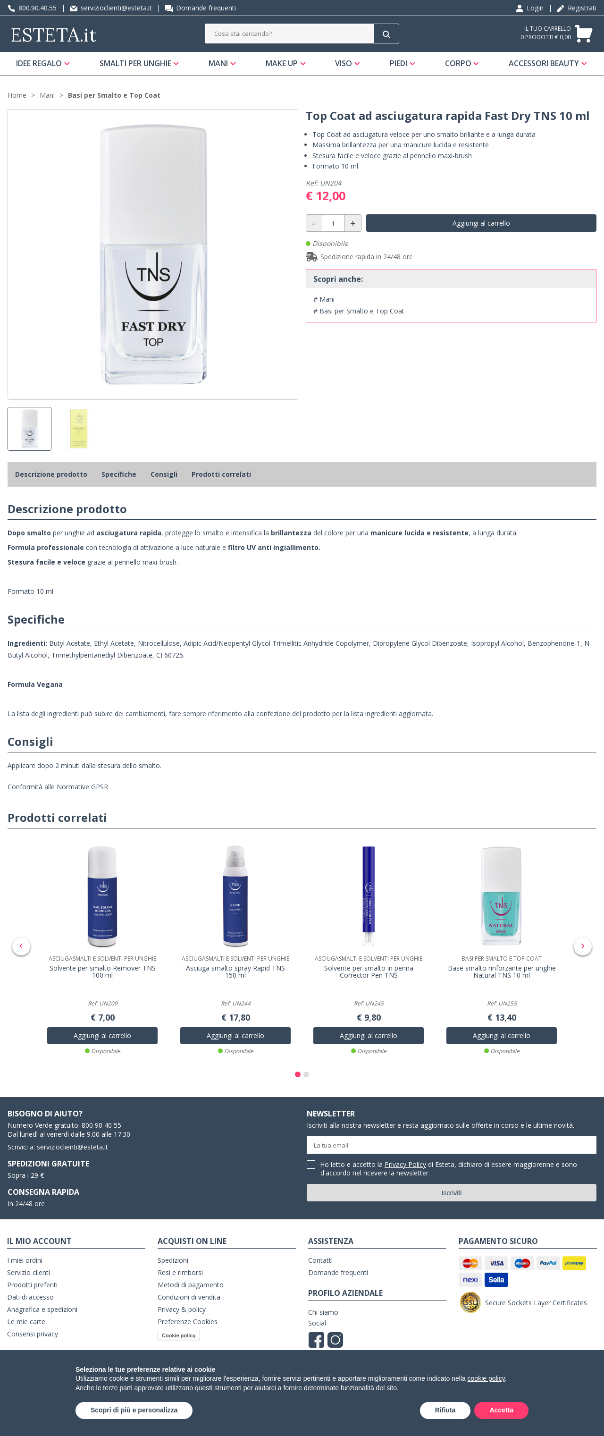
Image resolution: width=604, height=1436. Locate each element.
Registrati (576, 7)
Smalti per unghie (135, 63)
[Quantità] (332, 223)
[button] (298, 1074)
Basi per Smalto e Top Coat (114, 95)
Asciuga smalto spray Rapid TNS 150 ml (235, 972)
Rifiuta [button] (445, 1410)
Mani (218, 63)
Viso (343, 63)
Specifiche (118, 474)
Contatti (320, 1260)
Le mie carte (26, 1321)
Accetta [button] (501, 1410)
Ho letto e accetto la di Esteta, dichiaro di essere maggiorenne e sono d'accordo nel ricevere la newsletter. (448, 1169)
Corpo (458, 63)
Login (530, 7)
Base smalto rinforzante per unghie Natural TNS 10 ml (502, 972)
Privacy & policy (182, 1309)
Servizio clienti (28, 1272)
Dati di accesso (30, 1296)
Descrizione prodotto (51, 474)
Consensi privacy (32, 1333)
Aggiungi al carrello (481, 223)
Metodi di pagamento (191, 1284)
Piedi (398, 63)
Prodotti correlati (221, 474)
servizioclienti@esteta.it (111, 7)
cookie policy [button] (486, 1378)
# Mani (324, 299)
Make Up (282, 63)
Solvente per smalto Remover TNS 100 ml (103, 972)
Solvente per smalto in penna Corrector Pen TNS (368, 972)
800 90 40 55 (101, 1125)
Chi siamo (323, 1312)
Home (17, 95)
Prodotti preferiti (32, 1284)
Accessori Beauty (544, 63)
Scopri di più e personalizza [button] (134, 1410)
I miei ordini (24, 1260)
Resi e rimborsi (180, 1272)
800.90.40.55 (32, 7)
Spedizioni (173, 1260)
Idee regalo (39, 63)
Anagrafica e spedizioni (42, 1309)
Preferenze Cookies (188, 1321)
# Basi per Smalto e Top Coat (358, 310)
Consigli (164, 474)
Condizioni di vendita (189, 1296)
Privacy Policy (405, 1164)
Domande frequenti (200, 7)
